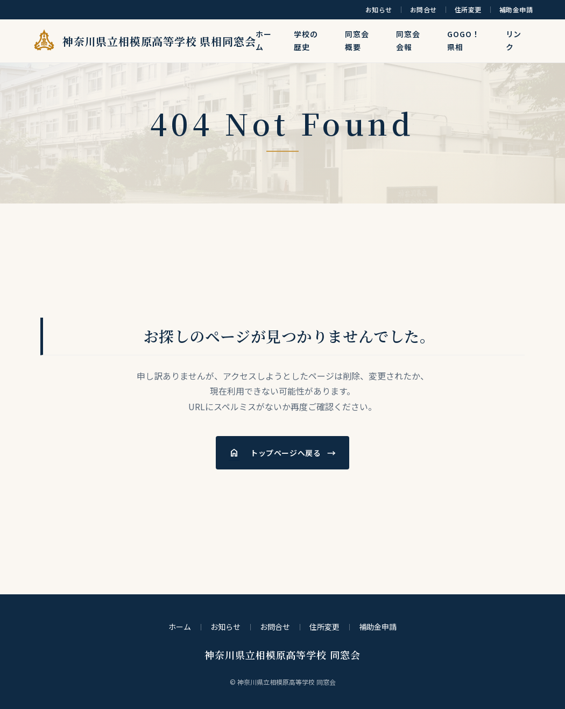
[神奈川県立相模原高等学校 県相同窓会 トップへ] (132, 41)
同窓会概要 (357, 41)
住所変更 (468, 9)
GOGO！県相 (463, 41)
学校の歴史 (306, 41)
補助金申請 (516, 9)
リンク (514, 41)
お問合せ (423, 9)
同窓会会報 (408, 41)
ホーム (264, 41)
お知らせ (378, 9)
